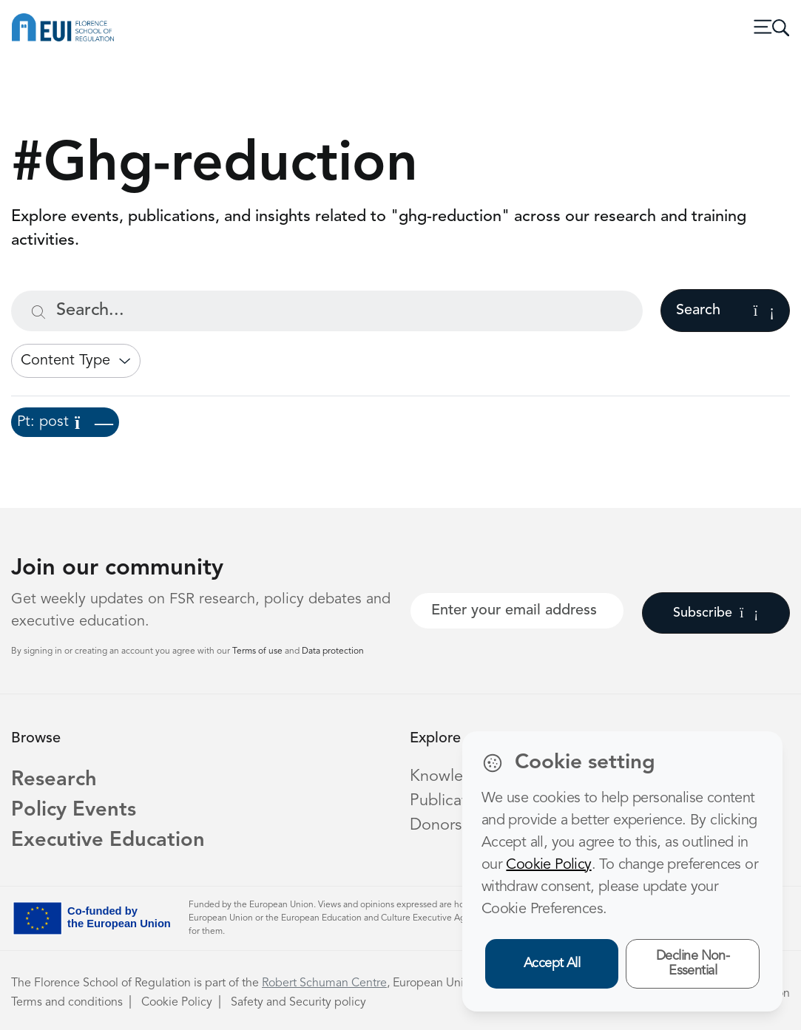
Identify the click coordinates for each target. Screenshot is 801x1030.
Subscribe (715, 613)
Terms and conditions (67, 1003)
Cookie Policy (176, 1003)
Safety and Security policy (298, 1003)
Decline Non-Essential (693, 963)
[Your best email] (517, 610)
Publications (453, 801)
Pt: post (65, 422)
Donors (436, 825)
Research (54, 780)
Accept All (552, 963)
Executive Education (108, 840)
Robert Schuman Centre (324, 983)
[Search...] (327, 311)
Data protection (333, 651)
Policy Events (73, 810)
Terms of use (258, 651)
